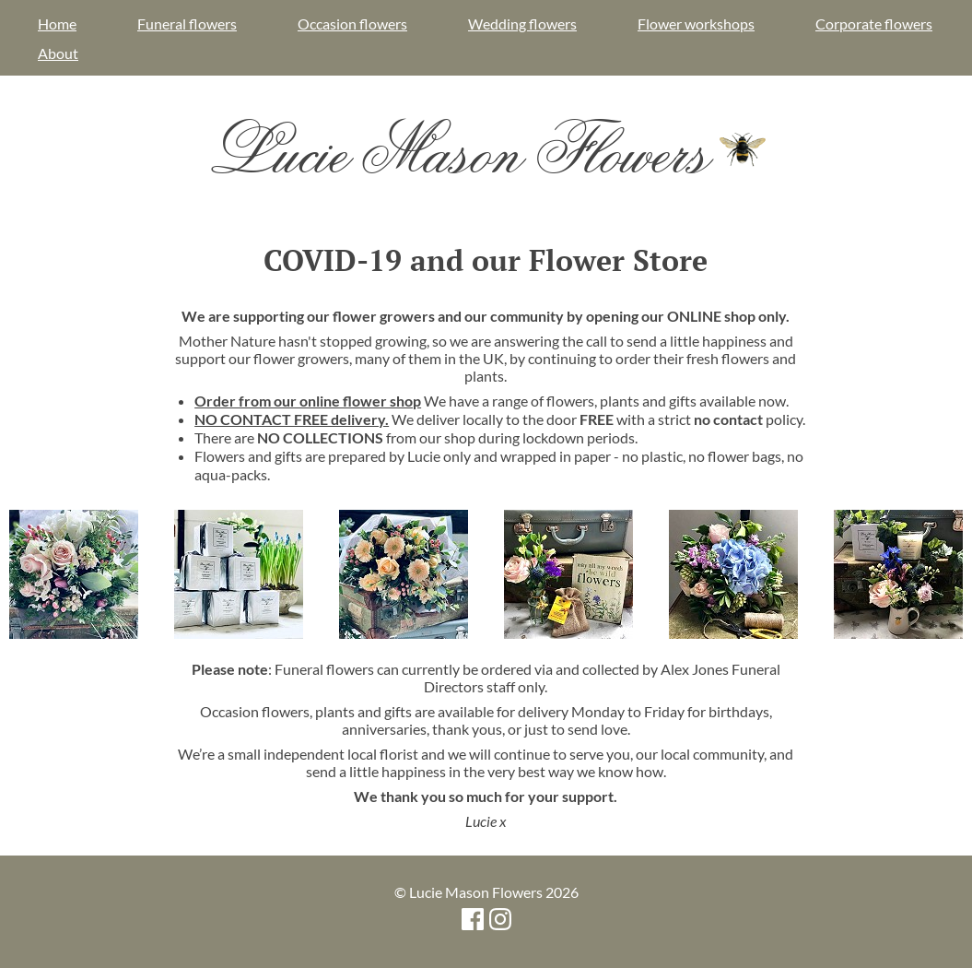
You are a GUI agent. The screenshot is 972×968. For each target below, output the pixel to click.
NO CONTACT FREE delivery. (291, 419)
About (58, 53)
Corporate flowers (873, 23)
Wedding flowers (522, 23)
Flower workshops (696, 23)
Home (57, 23)
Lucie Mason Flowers (486, 149)
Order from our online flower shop (307, 400)
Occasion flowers (352, 23)
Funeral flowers (187, 23)
